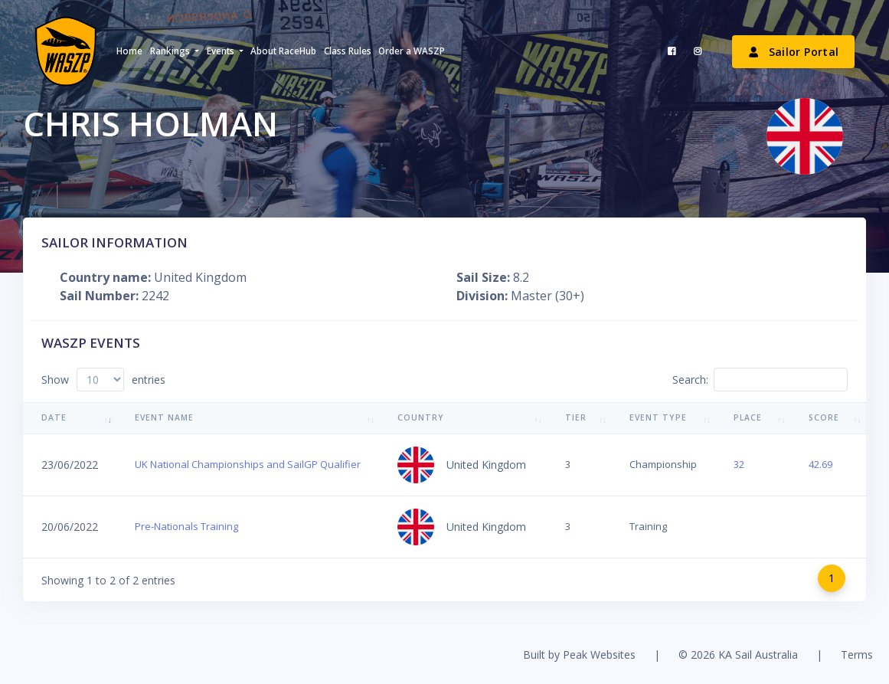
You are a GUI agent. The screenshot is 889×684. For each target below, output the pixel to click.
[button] (174, 51)
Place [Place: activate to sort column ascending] (748, 417)
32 (739, 464)
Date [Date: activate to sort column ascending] (54, 417)
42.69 (820, 464)
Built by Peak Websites (579, 654)
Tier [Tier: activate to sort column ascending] (576, 417)
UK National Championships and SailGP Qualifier (248, 464)
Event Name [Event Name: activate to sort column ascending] (164, 417)
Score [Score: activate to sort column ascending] (824, 417)
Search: (760, 379)
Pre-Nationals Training (186, 526)
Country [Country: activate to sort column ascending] (420, 417)
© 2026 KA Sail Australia (738, 654)
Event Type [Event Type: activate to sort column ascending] (658, 417)
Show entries (103, 379)
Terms (857, 654)
